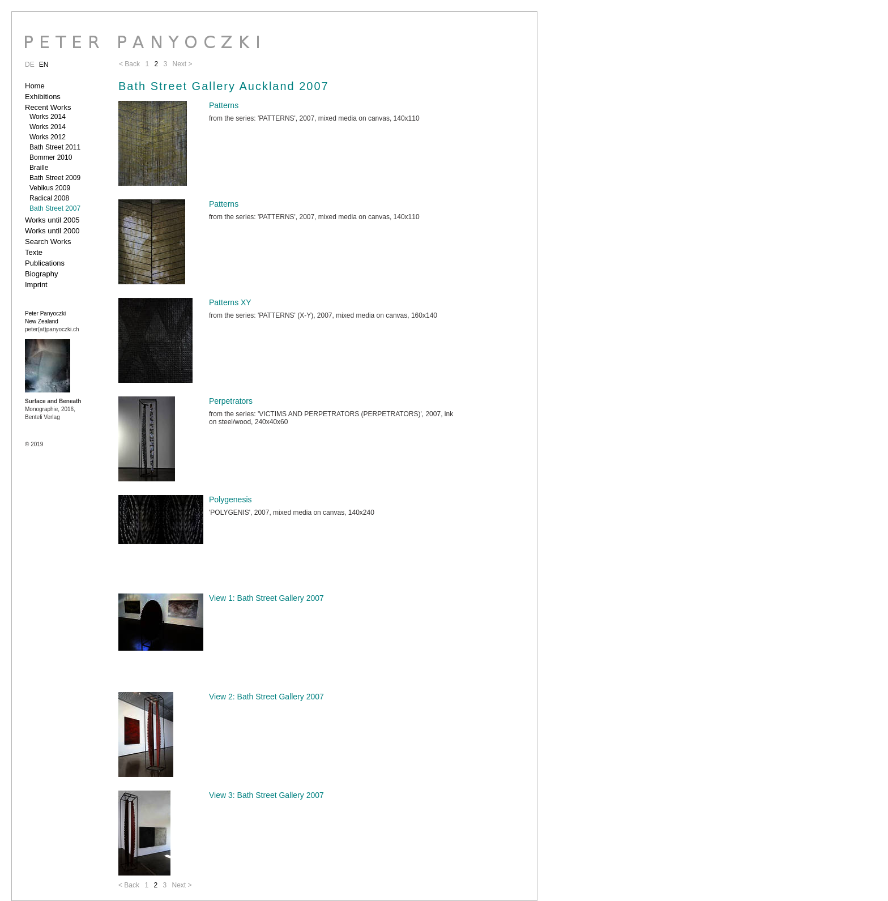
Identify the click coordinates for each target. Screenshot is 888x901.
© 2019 (34, 444)
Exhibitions (43, 96)
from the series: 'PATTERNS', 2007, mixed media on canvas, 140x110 (314, 118)
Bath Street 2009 (54, 178)
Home (35, 86)
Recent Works (48, 107)
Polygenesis (230, 499)
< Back (128, 885)
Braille (38, 168)
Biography (41, 274)
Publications (45, 263)
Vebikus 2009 (49, 188)
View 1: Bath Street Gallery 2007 (266, 598)
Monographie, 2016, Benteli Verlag (53, 409)
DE (30, 65)
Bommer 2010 (50, 157)
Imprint (36, 284)
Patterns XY (230, 302)
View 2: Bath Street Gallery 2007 (266, 696)
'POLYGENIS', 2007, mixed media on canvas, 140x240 (291, 512)
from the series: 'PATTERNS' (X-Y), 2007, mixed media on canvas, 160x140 (323, 315)
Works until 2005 (52, 220)
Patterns (223, 105)
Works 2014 (47, 117)
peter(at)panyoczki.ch (52, 329)
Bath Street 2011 (54, 147)
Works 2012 (47, 137)
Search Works (48, 241)
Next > (181, 885)
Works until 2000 (52, 231)
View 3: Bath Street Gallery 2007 (266, 795)
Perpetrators (231, 400)
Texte (33, 252)
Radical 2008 (49, 198)
